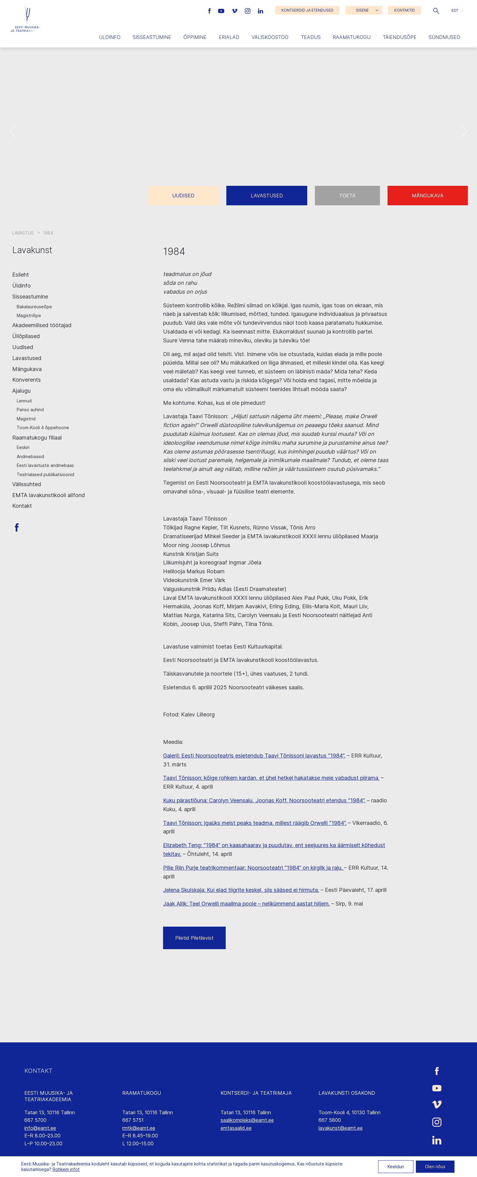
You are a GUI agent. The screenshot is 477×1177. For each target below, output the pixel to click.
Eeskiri (23, 447)
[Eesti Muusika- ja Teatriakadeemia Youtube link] (222, 10)
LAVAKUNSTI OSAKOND (347, 1093)
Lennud (24, 400)
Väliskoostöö (270, 37)
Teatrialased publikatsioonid (45, 474)
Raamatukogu (352, 37)
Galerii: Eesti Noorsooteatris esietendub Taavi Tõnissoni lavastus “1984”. (254, 755)
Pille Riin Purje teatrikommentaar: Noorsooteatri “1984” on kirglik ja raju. (253, 867)
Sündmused (444, 37)
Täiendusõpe (399, 37)
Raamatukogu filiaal (37, 437)
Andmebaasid (30, 456)
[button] (436, 10)
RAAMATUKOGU (141, 1093)
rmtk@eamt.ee (138, 1128)
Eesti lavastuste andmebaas (45, 465)
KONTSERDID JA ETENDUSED (307, 10)
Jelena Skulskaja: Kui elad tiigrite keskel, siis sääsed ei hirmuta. (241, 890)
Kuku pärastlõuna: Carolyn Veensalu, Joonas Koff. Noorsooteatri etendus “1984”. (264, 800)
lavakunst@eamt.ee (341, 1128)
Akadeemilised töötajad (41, 325)
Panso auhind (30, 409)
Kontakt (22, 506)
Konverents (26, 379)
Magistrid (26, 418)
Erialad (229, 37)
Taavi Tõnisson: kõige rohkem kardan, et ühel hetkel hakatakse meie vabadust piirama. (271, 778)
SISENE (362, 10)
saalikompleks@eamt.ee (247, 1120)
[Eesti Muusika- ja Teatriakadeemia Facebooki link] (210, 10)
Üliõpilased (26, 336)
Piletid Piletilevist (194, 938)
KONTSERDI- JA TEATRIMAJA (256, 1093)
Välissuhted (26, 484)
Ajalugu (21, 390)
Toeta (347, 196)
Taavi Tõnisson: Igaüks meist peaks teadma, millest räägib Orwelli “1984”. (254, 823)
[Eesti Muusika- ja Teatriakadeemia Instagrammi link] (248, 10)
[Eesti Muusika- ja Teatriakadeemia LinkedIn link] (260, 10)
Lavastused (267, 196)
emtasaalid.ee (236, 1128)
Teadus (311, 37)
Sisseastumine (152, 37)
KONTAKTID (404, 10)
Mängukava (428, 196)
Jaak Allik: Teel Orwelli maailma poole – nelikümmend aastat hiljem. (246, 903)
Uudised (183, 196)
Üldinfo (109, 37)
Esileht (20, 274)
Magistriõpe (29, 315)
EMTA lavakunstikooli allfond (48, 495)
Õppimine (195, 37)
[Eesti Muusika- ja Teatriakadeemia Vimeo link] (235, 10)
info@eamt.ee (40, 1128)
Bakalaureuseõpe (34, 306)
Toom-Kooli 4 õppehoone (43, 427)
